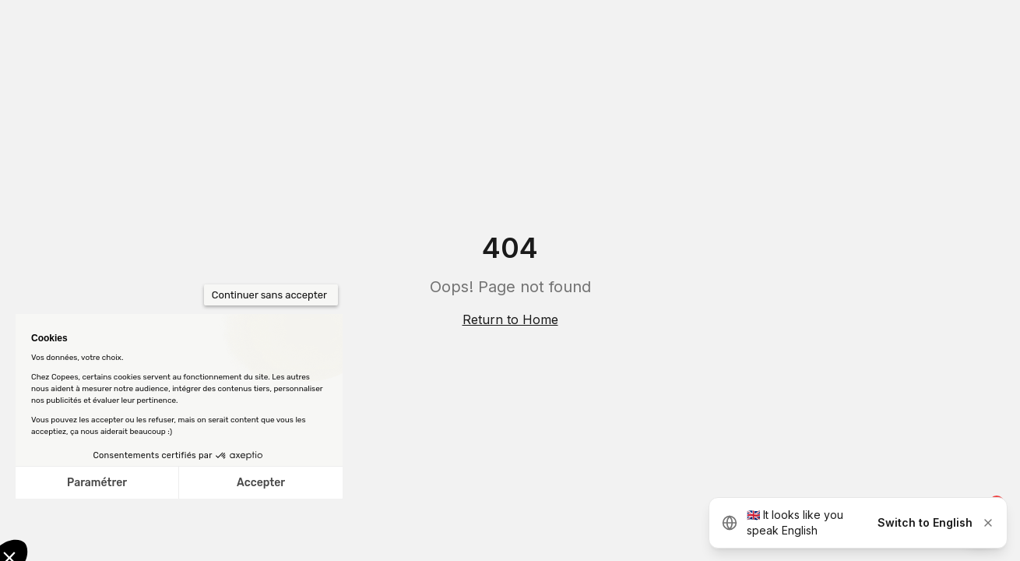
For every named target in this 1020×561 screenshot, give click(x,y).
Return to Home (510, 319)
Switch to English (925, 522)
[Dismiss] (988, 523)
